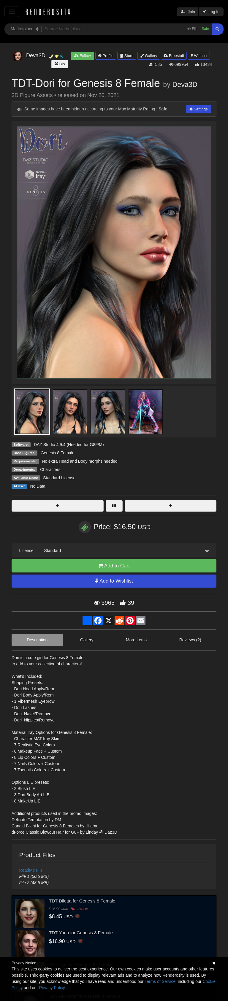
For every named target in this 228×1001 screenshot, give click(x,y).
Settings (198, 109)
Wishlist (199, 55)
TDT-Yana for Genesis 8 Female (81, 932)
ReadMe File (31, 870)
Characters (50, 469)
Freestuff (174, 55)
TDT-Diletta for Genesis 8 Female (82, 900)
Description (37, 639)
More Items (136, 639)
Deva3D (184, 84)
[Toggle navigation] (11, 12)
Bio (60, 64)
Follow (82, 55)
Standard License (59, 477)
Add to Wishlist (114, 581)
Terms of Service (160, 981)
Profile (105, 55)
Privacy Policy (52, 987)
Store (127, 55)
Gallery (148, 55)
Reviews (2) (190, 639)
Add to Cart (114, 566)
